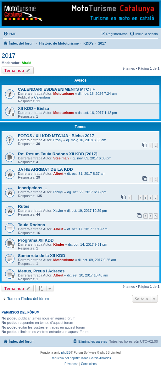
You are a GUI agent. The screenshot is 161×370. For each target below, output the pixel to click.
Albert (58, 173)
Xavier (58, 210)
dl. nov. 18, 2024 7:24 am (97, 93)
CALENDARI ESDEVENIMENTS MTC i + (56, 89)
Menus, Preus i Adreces (41, 271)
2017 (9, 55)
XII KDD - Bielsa (33, 108)
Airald (26, 63)
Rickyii (58, 192)
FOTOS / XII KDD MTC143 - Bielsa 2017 (56, 135)
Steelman (61, 158)
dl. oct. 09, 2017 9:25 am (97, 260)
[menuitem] (9, 34)
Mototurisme (63, 93)
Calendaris (42, 97)
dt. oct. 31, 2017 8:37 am (86, 173)
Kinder (58, 244)
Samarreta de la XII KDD (41, 255)
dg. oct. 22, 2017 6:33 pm (87, 192)
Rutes (24, 206)
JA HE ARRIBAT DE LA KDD (45, 169)
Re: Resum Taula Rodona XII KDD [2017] (57, 154)
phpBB (65, 352)
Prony (58, 140)
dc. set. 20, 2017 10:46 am (87, 275)
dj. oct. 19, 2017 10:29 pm (87, 210)
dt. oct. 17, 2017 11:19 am (87, 229)
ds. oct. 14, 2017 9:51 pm (87, 244)
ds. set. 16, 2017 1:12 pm (97, 113)
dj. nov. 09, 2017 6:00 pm (92, 158)
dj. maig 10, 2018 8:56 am (86, 140)
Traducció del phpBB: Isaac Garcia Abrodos (80, 358)
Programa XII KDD (36, 240)
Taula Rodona (31, 225)
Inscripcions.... (32, 187)
